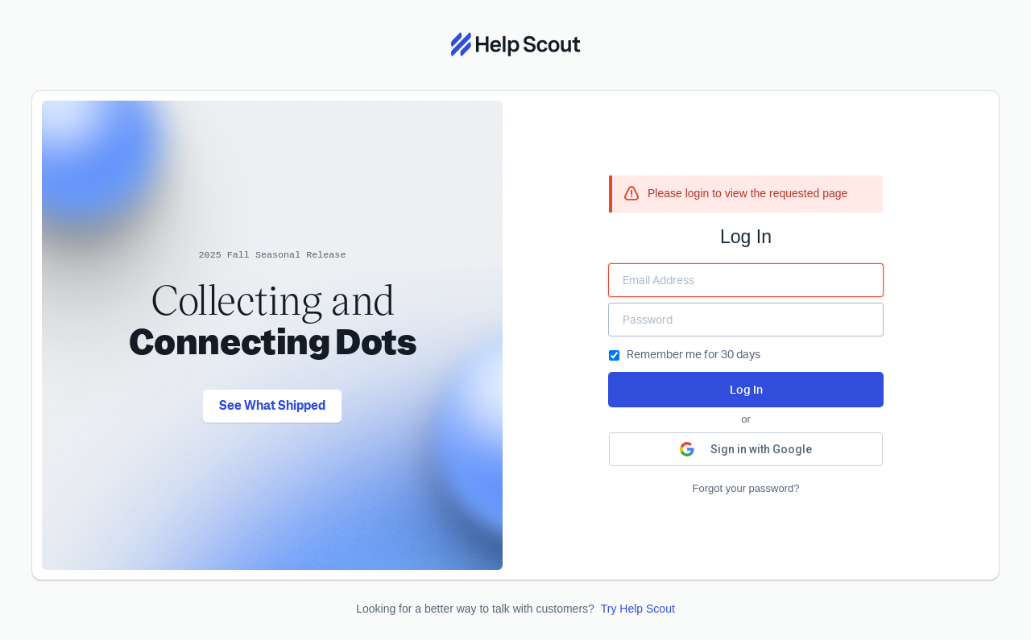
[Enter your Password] (746, 319)
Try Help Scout (638, 608)
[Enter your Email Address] (746, 280)
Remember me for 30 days (684, 354)
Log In (746, 389)
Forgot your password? (746, 488)
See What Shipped (272, 406)
